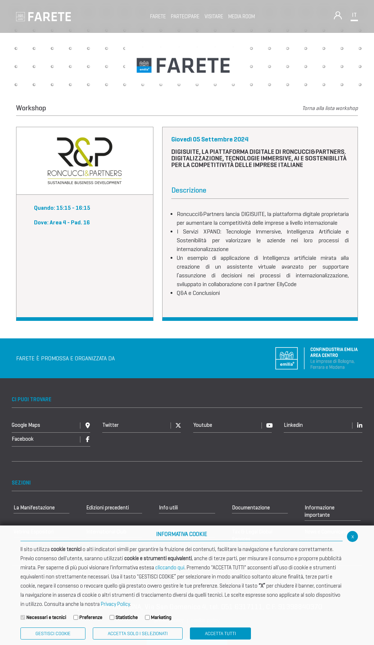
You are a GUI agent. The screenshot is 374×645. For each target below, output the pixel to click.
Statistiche (126, 617)
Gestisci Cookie (52, 633)
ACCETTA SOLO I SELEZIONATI (138, 633)
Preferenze (90, 617)
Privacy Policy (115, 604)
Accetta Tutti (220, 633)
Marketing (161, 617)
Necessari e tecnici (46, 617)
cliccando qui (169, 567)
